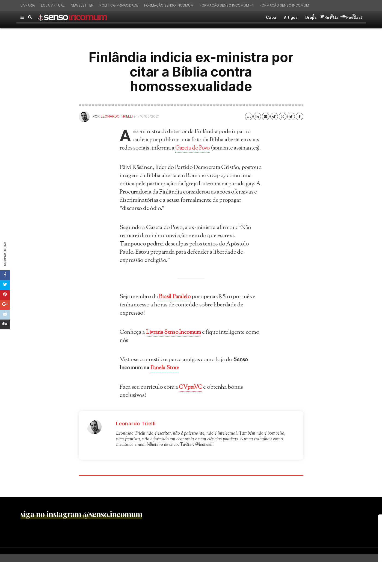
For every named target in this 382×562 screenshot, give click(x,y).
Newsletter (82, 5)
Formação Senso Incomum (169, 5)
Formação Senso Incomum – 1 (227, 5)
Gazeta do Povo (193, 148)
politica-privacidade (118, 5)
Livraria (27, 5)
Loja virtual (53, 5)
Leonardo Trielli (117, 116)
